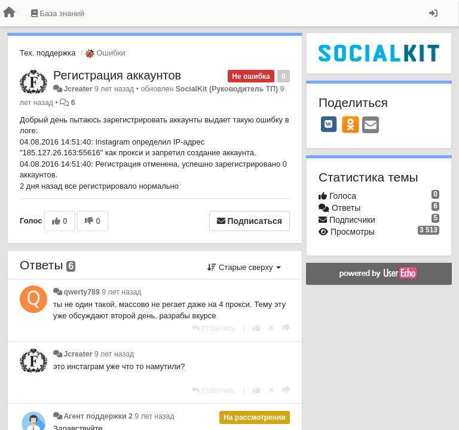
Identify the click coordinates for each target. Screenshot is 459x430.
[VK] (328, 124)
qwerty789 (81, 292)
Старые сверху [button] (244, 267)
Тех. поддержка (47, 52)
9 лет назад (121, 292)
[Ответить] (213, 328)
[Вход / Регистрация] (433, 13)
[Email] (370, 125)
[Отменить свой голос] (271, 328)
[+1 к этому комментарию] (257, 328)
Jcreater (77, 89)
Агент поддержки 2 (97, 416)
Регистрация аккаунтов (117, 75)
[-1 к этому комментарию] (286, 328)
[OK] (350, 124)
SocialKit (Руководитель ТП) (227, 89)
